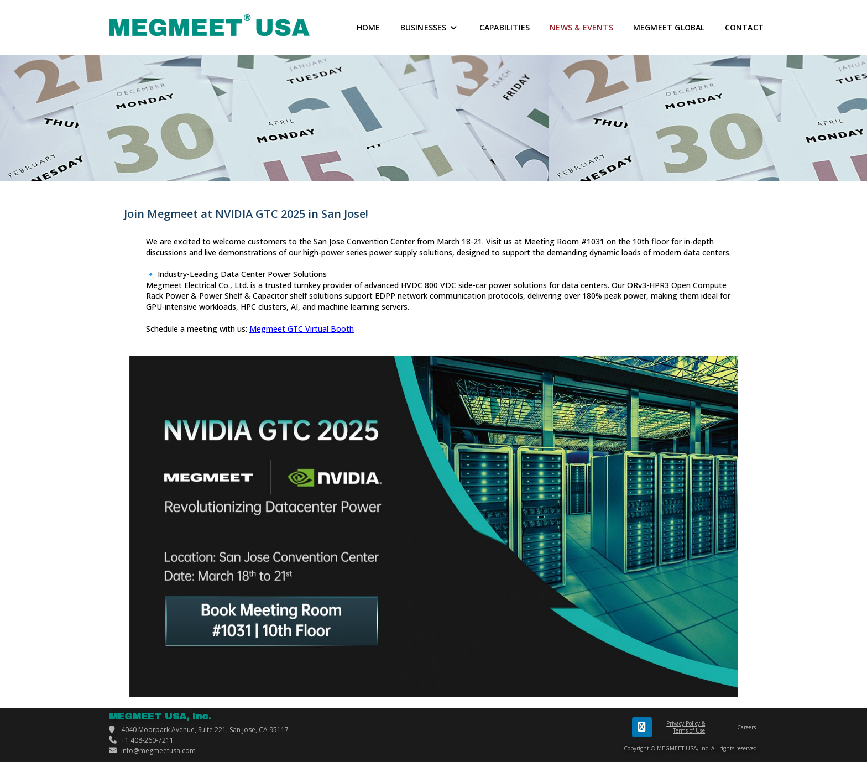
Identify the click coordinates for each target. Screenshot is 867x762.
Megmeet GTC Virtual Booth (301, 328)
